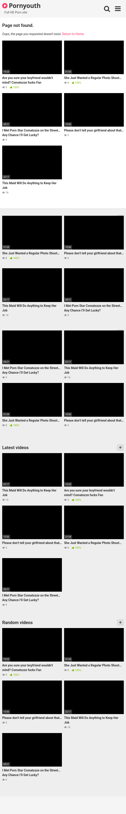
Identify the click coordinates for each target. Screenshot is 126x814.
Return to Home (73, 34)
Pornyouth (21, 5)
